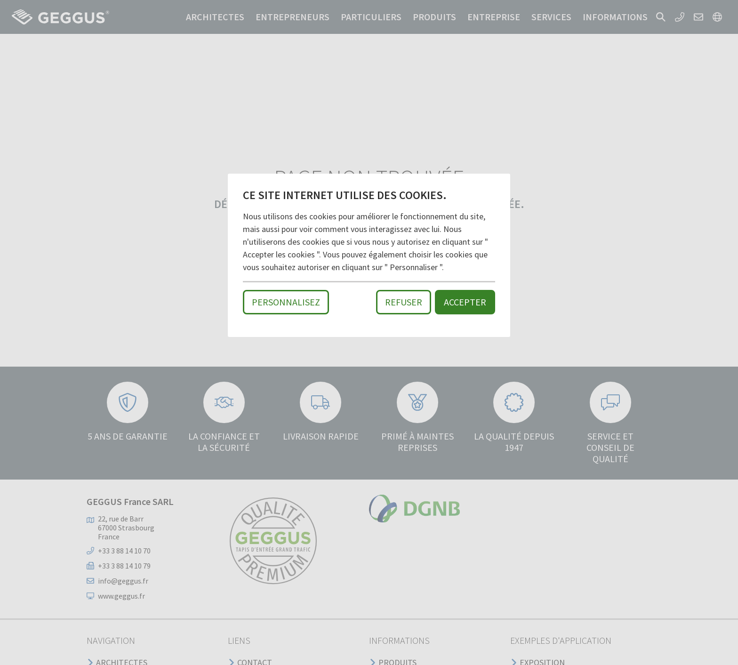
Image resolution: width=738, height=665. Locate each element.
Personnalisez (286, 302)
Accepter (465, 302)
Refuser (403, 302)
